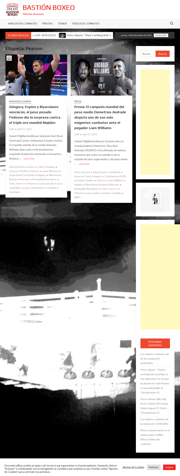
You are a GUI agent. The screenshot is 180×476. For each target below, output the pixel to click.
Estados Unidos (85, 180)
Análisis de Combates (22, 23)
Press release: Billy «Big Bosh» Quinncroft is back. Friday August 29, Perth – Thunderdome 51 (154, 405)
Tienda (62, 23)
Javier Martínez (50, 170)
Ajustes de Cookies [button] (133, 467)
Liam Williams (116, 180)
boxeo (31, 166)
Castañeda (110, 176)
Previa (77, 101)
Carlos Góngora (46, 166)
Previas (47, 23)
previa (105, 192)
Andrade (115, 172)
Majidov (41, 175)
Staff (11, 129)
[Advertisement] (155, 122)
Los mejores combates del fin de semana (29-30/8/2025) (154, 359)
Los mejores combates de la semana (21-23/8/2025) (154, 421)
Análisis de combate (20, 101)
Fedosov (34, 170)
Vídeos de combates (85, 23)
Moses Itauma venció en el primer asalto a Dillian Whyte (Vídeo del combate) (155, 437)
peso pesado (47, 183)
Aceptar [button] (169, 467)
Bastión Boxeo (49, 7)
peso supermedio (34, 187)
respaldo (51, 187)
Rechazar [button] (153, 467)
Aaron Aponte (17, 166)
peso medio (92, 192)
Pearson (32, 183)
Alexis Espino (100, 172)
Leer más (29, 158)
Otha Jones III (110, 188)
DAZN (23, 170)
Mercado (24, 179)
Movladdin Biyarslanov (44, 179)
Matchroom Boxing (96, 184)
